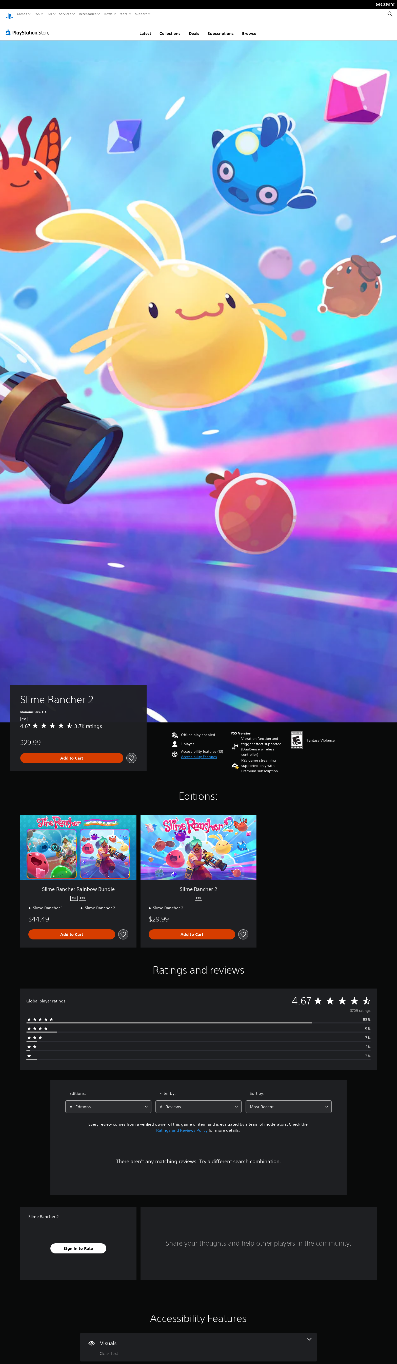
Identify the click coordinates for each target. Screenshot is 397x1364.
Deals (194, 28)
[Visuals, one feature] (198, 1342)
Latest (145, 28)
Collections (170, 28)
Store (124, 14)
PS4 (49, 14)
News (108, 14)
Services (65, 14)
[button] (199, 752)
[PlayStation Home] (9, 14)
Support (141, 14)
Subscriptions (221, 28)
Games (22, 14)
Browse (249, 28)
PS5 (37, 14)
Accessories (87, 14)
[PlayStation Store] (29, 28)
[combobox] (108, 1102)
